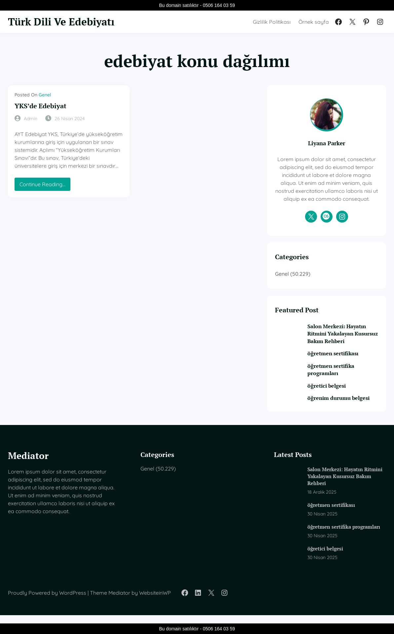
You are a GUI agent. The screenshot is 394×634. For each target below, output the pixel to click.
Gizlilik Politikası (272, 21)
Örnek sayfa (313, 21)
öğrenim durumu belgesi (343, 405)
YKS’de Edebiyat (40, 106)
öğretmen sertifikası (337, 361)
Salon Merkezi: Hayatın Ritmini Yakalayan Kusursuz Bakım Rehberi (343, 341)
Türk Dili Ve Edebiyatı (61, 21)
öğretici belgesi (331, 393)
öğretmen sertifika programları (335, 377)
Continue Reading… (44, 185)
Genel (45, 95)
